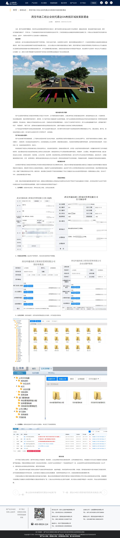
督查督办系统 (21, 512)
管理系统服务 (21, 514)
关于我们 (22, 509)
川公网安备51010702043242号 (87, 534)
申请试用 (94, 3)
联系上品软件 (10, 512)
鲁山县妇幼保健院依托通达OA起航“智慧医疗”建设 (41, 493)
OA (111, 3)
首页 (15, 10)
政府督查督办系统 (79, 532)
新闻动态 (23, 10)
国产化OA (46, 532)
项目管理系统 (70, 532)
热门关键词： (39, 532)
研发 (21, 517)
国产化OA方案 (62, 532)
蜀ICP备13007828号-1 (71, 534)
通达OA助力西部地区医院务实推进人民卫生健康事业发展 (86, 493)
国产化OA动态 (10, 509)
